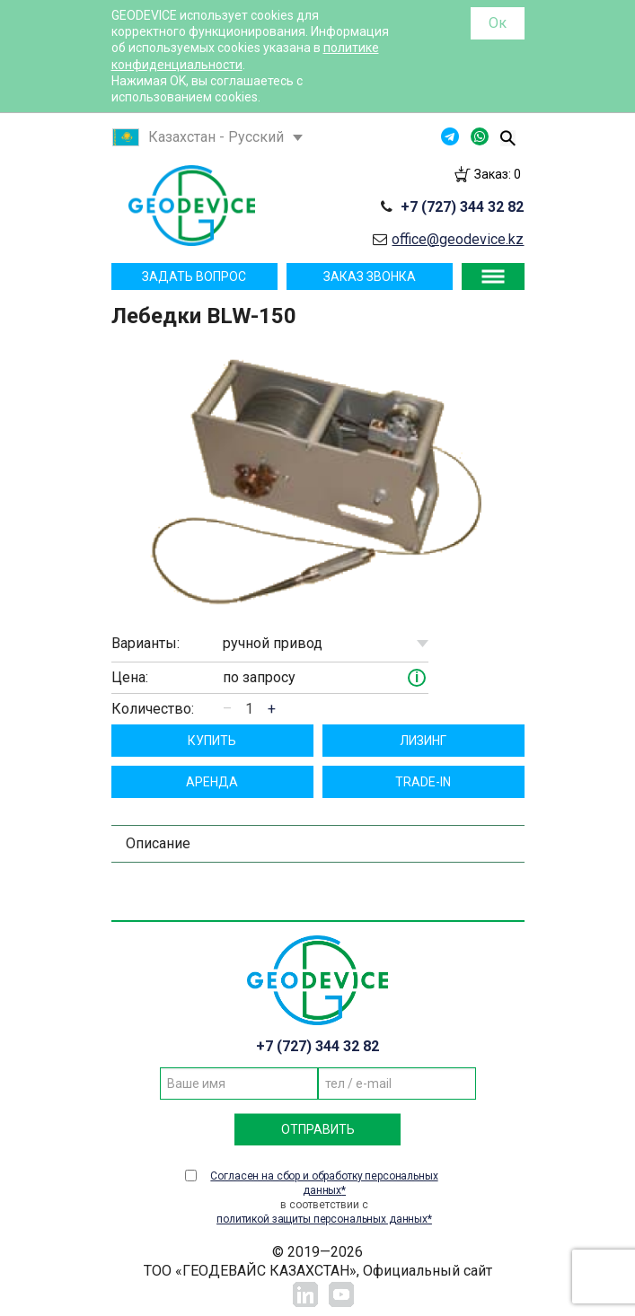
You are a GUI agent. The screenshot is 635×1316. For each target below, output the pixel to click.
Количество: (152, 708)
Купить (212, 740)
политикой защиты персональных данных (322, 1219)
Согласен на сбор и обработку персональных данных (323, 1183)
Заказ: (497, 174)
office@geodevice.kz (458, 239)
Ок (498, 22)
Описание (158, 843)
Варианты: (145, 643)
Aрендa (212, 782)
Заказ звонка (369, 276)
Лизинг (423, 740)
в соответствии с (324, 1197)
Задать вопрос (194, 276)
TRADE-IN (423, 782)
